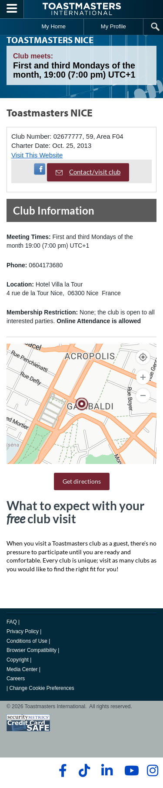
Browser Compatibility (32, 650)
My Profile (113, 26)
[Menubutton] (12, 9)
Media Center (22, 669)
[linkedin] (106, 770)
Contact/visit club (88, 172)
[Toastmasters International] (81, 9)
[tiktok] (84, 770)
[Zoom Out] (143, 396)
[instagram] (152, 770)
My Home (53, 26)
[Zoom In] (143, 377)
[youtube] (130, 770)
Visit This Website (37, 155)
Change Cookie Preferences (41, 688)
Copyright (18, 660)
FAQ (12, 622)
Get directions (82, 481)
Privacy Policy (23, 631)
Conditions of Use (27, 641)
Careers (16, 678)
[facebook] (61, 770)
